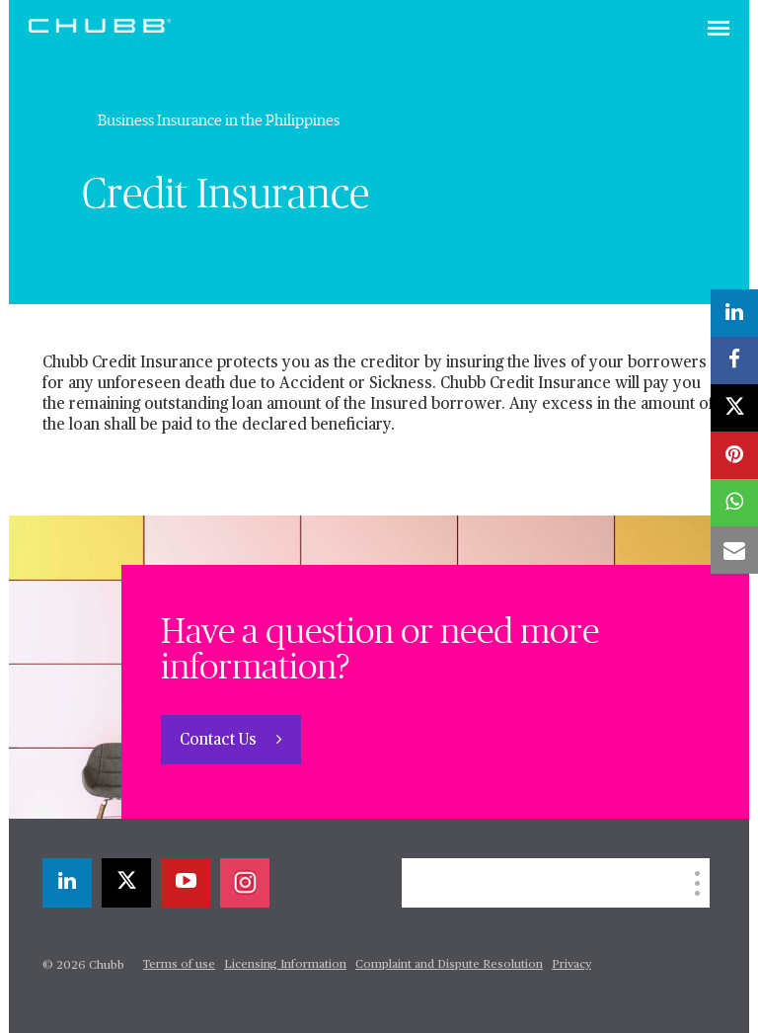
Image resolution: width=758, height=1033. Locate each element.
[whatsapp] (734, 502)
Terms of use (179, 965)
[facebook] (734, 360)
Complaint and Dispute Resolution (449, 965)
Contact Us (220, 741)
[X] (126, 883)
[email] (734, 550)
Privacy (571, 965)
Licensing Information (285, 965)
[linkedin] (67, 883)
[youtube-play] (185, 883)
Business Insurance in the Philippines (219, 120)
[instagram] (244, 883)
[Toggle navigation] (718, 29)
